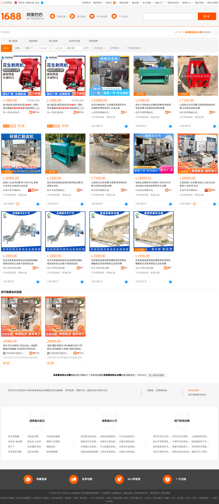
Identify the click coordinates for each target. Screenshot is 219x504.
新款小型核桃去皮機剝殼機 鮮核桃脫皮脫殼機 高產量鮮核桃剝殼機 (153, 106)
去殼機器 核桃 (34, 446)
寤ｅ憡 (36, 108)
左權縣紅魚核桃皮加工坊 (93, 446)
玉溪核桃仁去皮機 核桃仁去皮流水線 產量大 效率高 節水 (197, 184)
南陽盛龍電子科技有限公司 (204, 441)
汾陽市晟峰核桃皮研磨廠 (131, 441)
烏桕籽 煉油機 (15, 441)
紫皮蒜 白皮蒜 (34, 441)
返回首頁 (142, 375)
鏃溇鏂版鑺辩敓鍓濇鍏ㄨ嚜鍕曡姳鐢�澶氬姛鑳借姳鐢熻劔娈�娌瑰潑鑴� (20, 106)
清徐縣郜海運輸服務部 (202, 446)
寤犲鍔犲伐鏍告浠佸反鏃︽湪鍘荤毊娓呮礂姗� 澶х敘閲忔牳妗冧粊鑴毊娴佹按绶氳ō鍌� (20, 347)
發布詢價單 (193, 390)
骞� (36, 112)
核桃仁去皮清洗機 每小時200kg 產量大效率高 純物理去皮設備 (20, 184)
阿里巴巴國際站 (23, 498)
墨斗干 (11, 446)
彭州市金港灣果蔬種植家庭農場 (187, 436)
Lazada (109, 501)
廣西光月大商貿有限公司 (203, 451)
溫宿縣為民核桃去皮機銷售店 (95, 436)
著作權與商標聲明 (90, 493)
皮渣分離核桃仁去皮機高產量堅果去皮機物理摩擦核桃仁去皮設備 (108, 106)
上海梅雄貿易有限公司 (202, 436)
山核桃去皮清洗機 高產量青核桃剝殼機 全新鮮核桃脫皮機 (197, 106)
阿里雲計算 (136, 498)
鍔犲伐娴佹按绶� (24, 357)
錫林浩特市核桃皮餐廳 (92, 441)
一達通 (213, 498)
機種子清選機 (53, 441)
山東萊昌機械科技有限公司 (101, 112)
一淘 (91, 498)
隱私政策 (128, 493)
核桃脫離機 (52, 451)
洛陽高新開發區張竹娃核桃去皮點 (116, 436)
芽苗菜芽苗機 (14, 451)
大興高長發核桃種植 (110, 451)
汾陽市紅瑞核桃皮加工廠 (131, 446)
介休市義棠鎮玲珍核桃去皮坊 (133, 436)
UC (172, 498)
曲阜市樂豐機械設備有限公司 (145, 112)
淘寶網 (68, 498)
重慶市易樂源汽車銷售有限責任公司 (189, 446)
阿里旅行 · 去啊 (103, 498)
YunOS (147, 498)
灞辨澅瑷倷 (53, 357)
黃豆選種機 (13, 436)
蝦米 (126, 498)
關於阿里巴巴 (141, 493)
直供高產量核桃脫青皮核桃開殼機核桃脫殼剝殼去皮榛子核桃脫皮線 (20, 262)
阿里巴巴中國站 (41, 498)
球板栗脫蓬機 (53, 436)
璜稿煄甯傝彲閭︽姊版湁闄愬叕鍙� (17, 353)
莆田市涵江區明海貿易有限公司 (168, 436)
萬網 (167, 498)
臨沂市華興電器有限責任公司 (167, 441)
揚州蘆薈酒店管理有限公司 (166, 446)
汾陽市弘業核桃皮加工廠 (112, 441)
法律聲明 (106, 493)
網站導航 (166, 493)
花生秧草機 (32, 451)
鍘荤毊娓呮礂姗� (68, 357)
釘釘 (194, 498)
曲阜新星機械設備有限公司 (190, 112)
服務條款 (117, 493)
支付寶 (180, 498)
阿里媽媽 (117, 498)
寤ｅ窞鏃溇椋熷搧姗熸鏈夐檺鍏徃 (13, 112)
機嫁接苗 (51, 446)
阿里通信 (157, 498)
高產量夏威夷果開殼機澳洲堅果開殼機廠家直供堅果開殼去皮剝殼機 (108, 262)
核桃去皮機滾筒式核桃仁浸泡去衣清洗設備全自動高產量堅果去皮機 (152, 184)
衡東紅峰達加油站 (181, 451)
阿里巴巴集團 (7, 498)
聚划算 (83, 498)
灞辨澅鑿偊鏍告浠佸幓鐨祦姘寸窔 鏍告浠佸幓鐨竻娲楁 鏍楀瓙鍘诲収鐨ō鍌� (65, 347)
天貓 (76, 498)
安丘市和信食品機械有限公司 (13, 268)
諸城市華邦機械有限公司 (13, 190)
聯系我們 (154, 493)
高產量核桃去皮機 (164, 390)
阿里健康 (203, 498)
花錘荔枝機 (32, 436)
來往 (188, 498)
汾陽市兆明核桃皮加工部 (131, 451)
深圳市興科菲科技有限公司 (166, 451)
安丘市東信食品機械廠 (145, 268)
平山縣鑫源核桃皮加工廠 (112, 446)
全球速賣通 (56, 498)
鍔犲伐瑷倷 (9, 357)
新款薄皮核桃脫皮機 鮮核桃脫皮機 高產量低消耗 (65, 184)
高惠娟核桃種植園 (89, 451)
